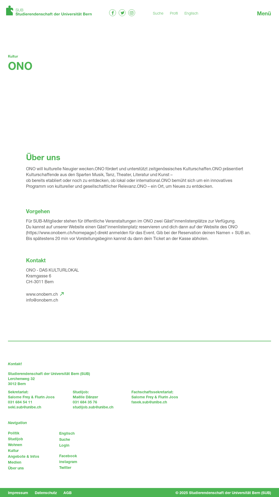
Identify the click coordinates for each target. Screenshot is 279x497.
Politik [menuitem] (13, 433)
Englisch (191, 13)
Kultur (13, 56)
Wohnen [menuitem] (15, 444)
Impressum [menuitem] (18, 492)
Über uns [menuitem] (16, 468)
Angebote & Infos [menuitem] (23, 456)
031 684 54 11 (20, 402)
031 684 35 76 (85, 402)
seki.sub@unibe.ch (24, 407)
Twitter (65, 467)
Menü (264, 13)
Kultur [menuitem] (13, 450)
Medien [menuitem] (14, 462)
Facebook (68, 456)
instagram (68, 461)
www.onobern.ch (42, 294)
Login (64, 445)
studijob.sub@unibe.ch (93, 407)
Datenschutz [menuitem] (46, 492)
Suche (158, 13)
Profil (174, 13)
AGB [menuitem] (67, 492)
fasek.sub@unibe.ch (149, 402)
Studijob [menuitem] (15, 439)
